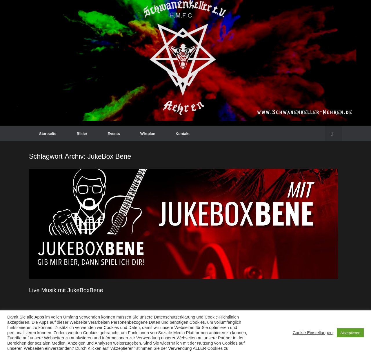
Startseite (47, 133)
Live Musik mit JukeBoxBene (66, 290)
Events (114, 133)
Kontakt (183, 133)
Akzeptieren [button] (350, 333)
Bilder (82, 133)
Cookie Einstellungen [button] (313, 332)
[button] (333, 133)
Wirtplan (147, 133)
